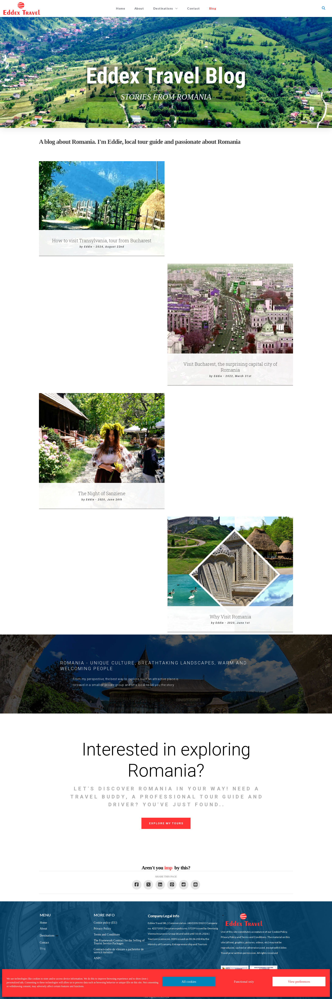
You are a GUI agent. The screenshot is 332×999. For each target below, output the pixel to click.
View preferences (299, 981)
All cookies (189, 981)
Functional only (244, 981)
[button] (323, 8)
